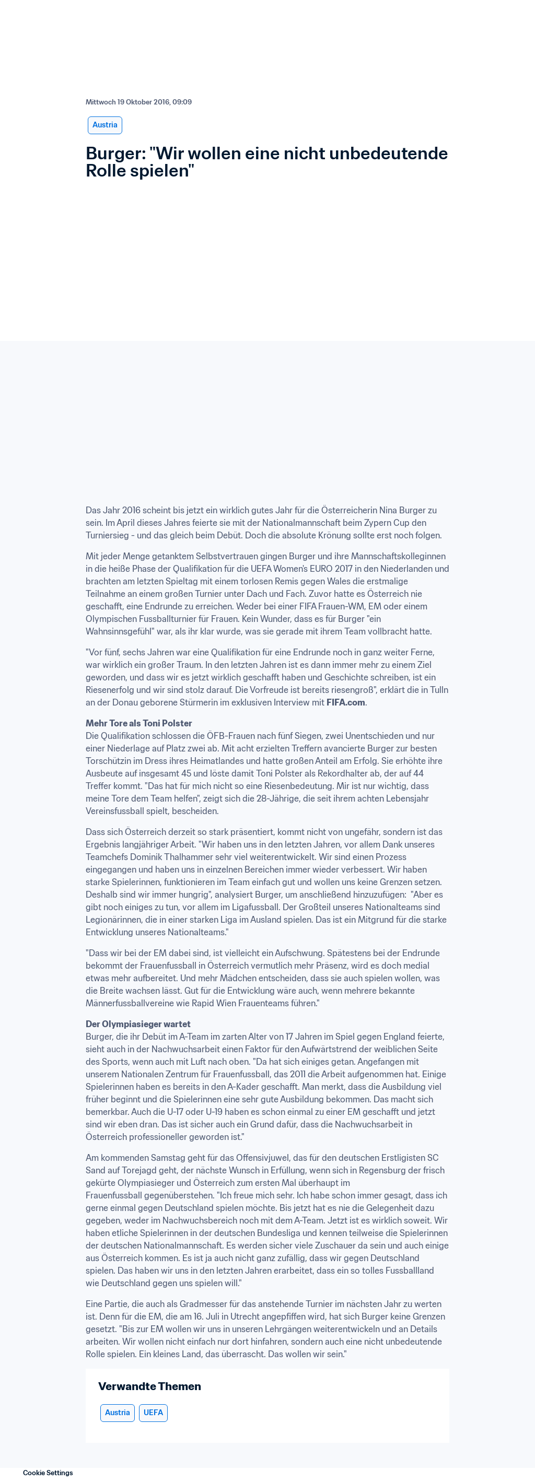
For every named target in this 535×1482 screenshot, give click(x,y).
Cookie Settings (48, 1472)
